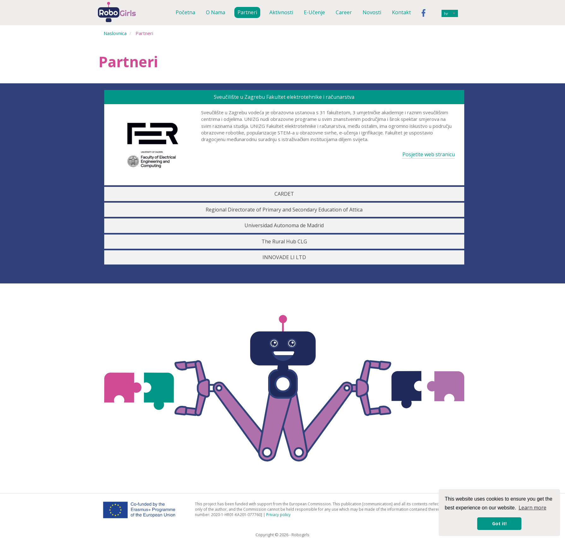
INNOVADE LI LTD (284, 257)
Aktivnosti (281, 12)
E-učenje (314, 12)
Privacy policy (278, 514)
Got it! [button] (499, 523)
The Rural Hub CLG (284, 241)
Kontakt (401, 12)
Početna (185, 12)
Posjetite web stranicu (428, 154)
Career (344, 12)
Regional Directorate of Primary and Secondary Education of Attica (284, 209)
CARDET (284, 193)
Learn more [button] (532, 507)
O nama (215, 12)
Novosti (372, 12)
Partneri (247, 12)
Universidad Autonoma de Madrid (284, 225)
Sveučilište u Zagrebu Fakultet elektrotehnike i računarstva (284, 96)
